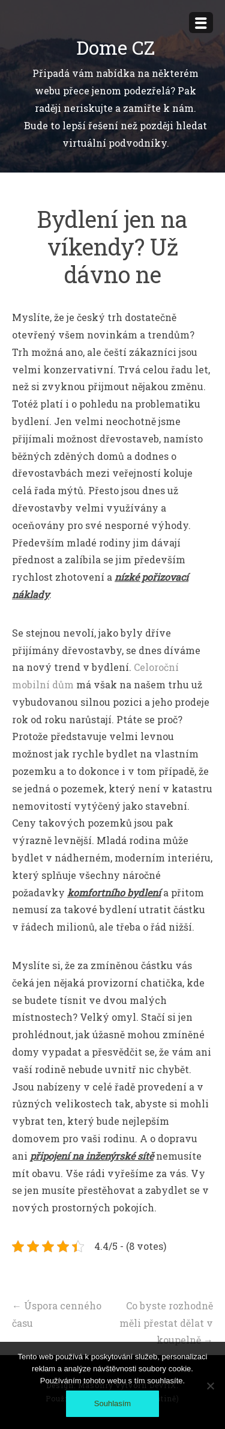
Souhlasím (112, 1403)
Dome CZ (115, 47)
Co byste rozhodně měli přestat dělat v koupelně (166, 1323)
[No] (210, 1386)
